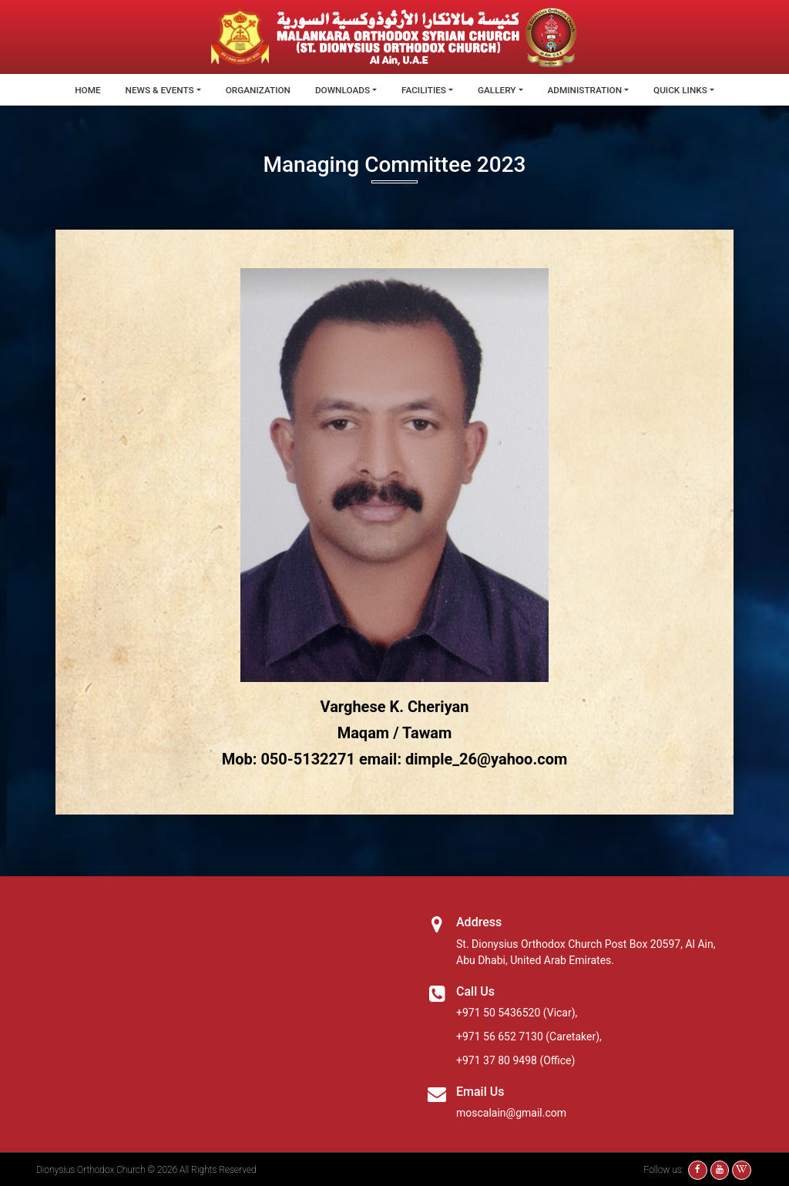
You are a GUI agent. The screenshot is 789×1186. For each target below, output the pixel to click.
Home (84, 90)
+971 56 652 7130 (499, 1036)
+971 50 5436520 (498, 1012)
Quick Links (683, 90)
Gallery (497, 90)
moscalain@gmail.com (511, 1112)
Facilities (424, 90)
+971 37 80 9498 (496, 1059)
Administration (587, 90)
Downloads (341, 90)
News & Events (157, 90)
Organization (256, 90)
